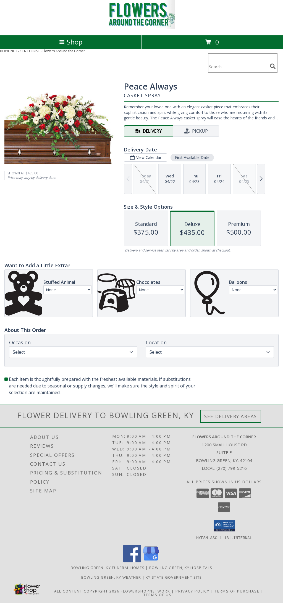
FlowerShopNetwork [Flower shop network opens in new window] (145, 590)
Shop (70, 41)
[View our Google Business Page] (151, 560)
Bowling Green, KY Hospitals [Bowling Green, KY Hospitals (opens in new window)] (180, 567)
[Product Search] (238, 66)
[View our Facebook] (132, 560)
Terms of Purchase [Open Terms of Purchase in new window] (237, 590)
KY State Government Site (174, 577)
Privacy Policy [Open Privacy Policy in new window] (192, 590)
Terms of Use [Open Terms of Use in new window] (158, 594)
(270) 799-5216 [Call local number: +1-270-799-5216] (231, 468)
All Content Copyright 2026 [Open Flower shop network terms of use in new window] (86, 590)
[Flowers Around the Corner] (141, 27)
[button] (224, 525)
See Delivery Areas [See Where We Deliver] (230, 416)
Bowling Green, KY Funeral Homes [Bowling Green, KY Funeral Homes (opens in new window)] (108, 567)
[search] (272, 66)
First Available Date (192, 157)
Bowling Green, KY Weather (111, 577)
